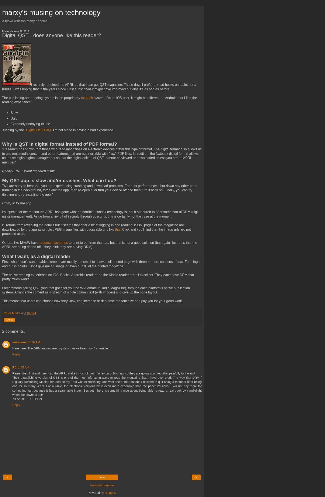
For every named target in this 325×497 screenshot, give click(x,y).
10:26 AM (33, 342)
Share (9, 319)
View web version (102, 485)
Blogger (110, 492)
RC (14, 367)
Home (101, 477)
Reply (16, 354)
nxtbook (87, 98)
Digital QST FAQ (38, 130)
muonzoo (19, 342)
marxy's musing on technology (51, 12)
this (117, 229)
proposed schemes (53, 242)
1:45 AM (23, 367)
